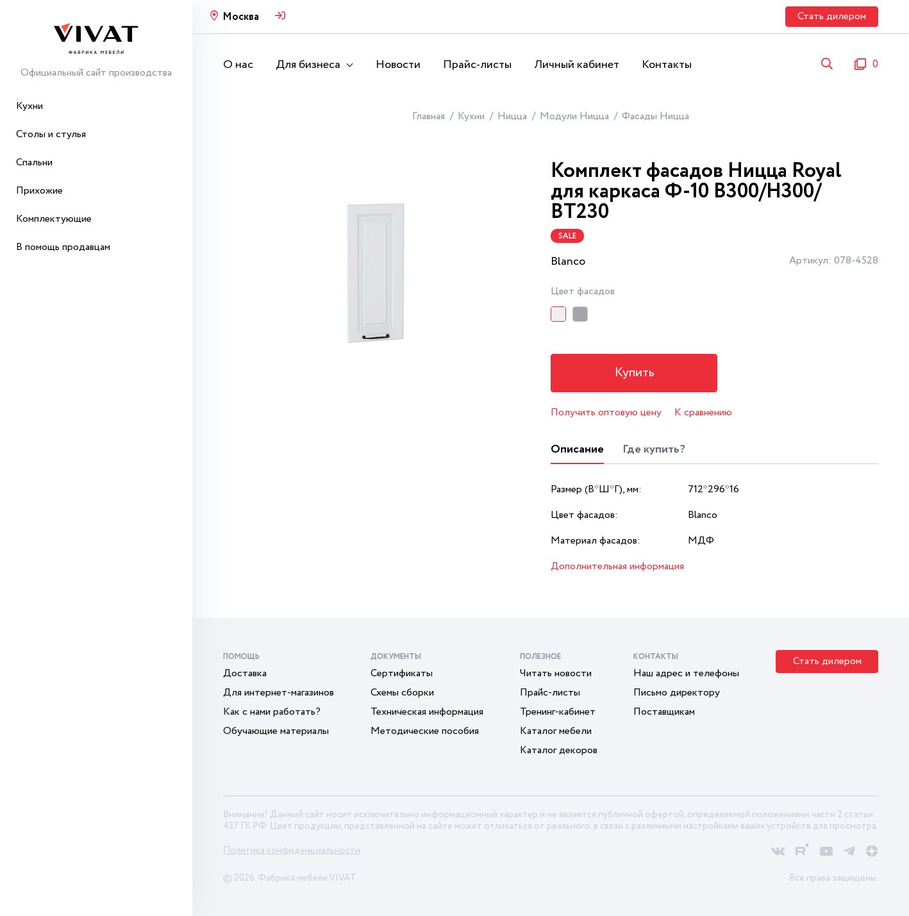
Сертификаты (402, 673)
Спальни (34, 162)
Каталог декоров (558, 750)
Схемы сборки (402, 692)
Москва (240, 17)
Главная (428, 116)
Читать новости (556, 673)
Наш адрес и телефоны (686, 673)
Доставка (245, 673)
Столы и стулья (51, 134)
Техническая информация (427, 711)
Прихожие (39, 190)
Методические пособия (425, 731)
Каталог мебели (556, 731)
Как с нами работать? (272, 711)
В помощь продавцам (63, 247)
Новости (398, 64)
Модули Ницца (574, 116)
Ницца (512, 116)
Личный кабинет (576, 64)
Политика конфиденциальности (291, 850)
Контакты (667, 64)
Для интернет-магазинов (278, 692)
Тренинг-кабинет (558, 711)
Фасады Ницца (655, 116)
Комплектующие (54, 219)
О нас (238, 64)
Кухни (29, 106)
